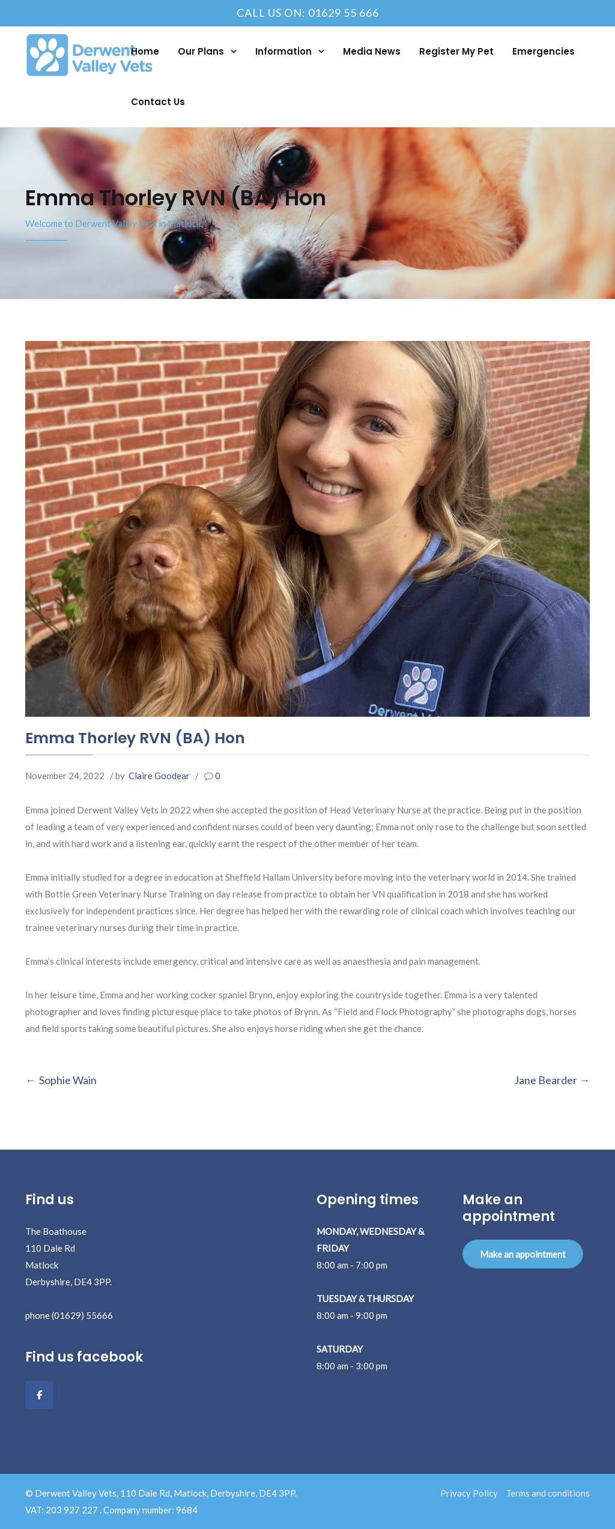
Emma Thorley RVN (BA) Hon (135, 738)
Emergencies (543, 51)
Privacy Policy (469, 1493)
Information (284, 51)
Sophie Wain (68, 1080)
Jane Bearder (545, 1080)
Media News (372, 51)
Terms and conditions (548, 1493)
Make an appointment (523, 1254)
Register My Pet (456, 51)
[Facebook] (39, 1395)
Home (145, 51)
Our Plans (202, 51)
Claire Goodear (159, 775)
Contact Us (158, 101)
